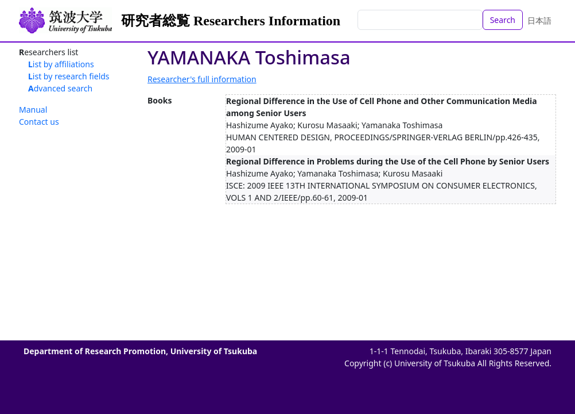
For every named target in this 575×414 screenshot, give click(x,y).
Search (502, 19)
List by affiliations (61, 64)
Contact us (39, 121)
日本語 (539, 20)
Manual (33, 109)
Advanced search (60, 88)
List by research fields (69, 76)
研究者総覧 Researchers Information (230, 20)
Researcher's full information (202, 79)
